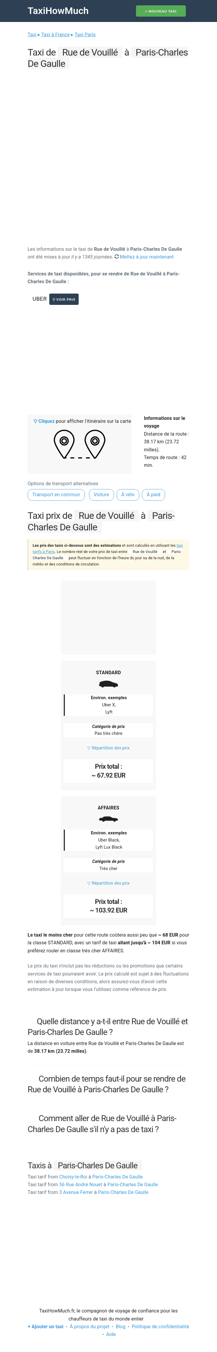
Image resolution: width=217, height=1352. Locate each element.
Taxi (32, 34)
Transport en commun (56, 494)
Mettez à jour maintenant (144, 257)
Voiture (101, 494)
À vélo (128, 494)
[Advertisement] (108, 113)
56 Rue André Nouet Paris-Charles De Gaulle (93, 1184)
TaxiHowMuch (58, 10)
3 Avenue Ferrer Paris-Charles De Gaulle (88, 1192)
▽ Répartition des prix (108, 748)
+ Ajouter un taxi (46, 1326)
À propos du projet (90, 1326)
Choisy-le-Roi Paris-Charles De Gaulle (85, 1177)
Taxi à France (55, 34)
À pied (153, 494)
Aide (111, 1334)
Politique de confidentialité (160, 1326)
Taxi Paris (85, 34)
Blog (121, 1326)
